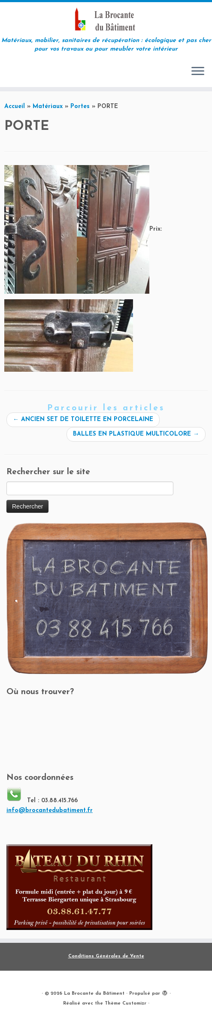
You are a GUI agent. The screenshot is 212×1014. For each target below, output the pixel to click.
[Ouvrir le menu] (197, 71)
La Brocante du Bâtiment (94, 993)
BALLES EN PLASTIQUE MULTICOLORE (136, 434)
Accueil (14, 106)
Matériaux (48, 106)
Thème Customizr (125, 1003)
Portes (80, 106)
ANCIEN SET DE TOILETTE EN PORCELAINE (83, 419)
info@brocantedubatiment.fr (49, 810)
